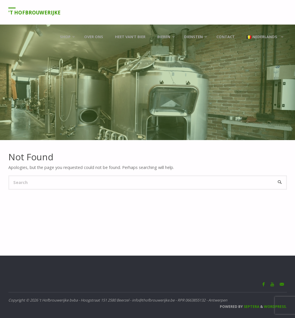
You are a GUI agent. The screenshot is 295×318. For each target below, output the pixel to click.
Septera (251, 306)
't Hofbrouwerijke (34, 12)
